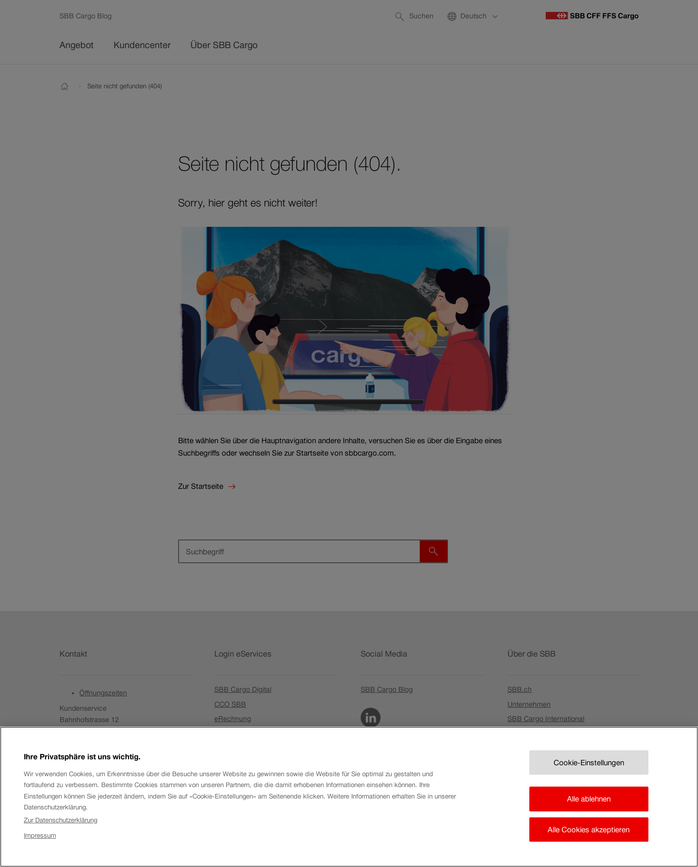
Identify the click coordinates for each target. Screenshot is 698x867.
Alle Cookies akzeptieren (589, 839)
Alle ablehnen (589, 808)
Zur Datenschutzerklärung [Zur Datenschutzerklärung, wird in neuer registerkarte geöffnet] (60, 830)
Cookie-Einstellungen (589, 772)
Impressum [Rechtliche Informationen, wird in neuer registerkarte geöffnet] (40, 845)
